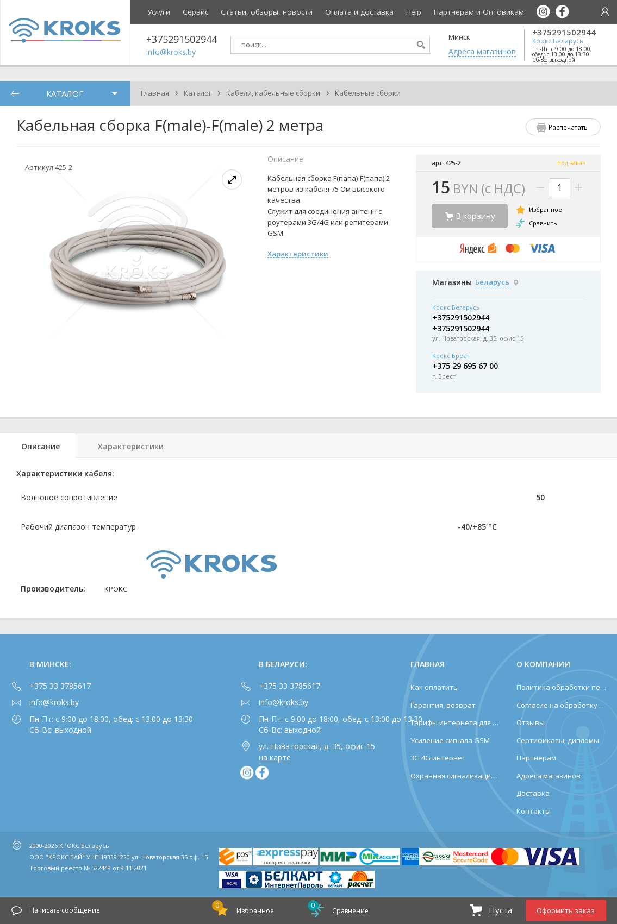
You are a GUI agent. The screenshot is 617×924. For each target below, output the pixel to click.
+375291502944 (564, 32)
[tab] (38, 445)
